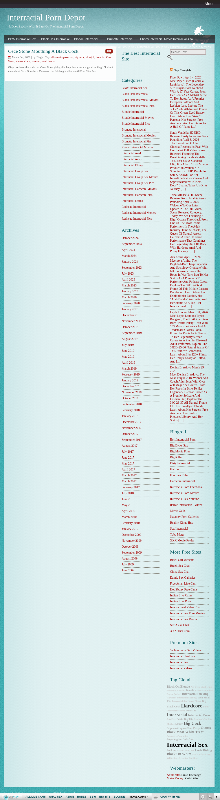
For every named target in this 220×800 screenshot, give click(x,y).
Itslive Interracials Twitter (186, 505)
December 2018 (131, 386)
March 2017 (129, 475)
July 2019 (128, 344)
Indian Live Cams (181, 595)
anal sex (171, 719)
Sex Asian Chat (179, 625)
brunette (171, 690)
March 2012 (129, 481)
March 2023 (129, 285)
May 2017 (128, 463)
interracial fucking (195, 694)
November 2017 (132, 428)
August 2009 (130, 558)
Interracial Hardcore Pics (23, 55)
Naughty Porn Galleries (184, 516)
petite (179, 719)
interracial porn (199, 715)
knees (198, 690)
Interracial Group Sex (88, 47)
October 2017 (130, 434)
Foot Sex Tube (179, 475)
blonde (190, 690)
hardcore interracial (182, 481)
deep (197, 687)
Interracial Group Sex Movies (122, 47)
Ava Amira (176, 257)
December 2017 (131, 422)
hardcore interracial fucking (181, 697)
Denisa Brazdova (180, 367)
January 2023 (130, 291)
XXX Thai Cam (180, 631)
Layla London (178, 312)
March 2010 (129, 517)
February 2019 (131, 374)
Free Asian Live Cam (183, 583)
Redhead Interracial (87, 55)
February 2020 (131, 303)
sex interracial (179, 528)
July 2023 (128, 273)
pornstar (36, 61)
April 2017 (128, 469)
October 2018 (130, 398)
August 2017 (130, 445)
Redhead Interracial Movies (139, 212)
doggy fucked (174, 694)
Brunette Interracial (120, 39)
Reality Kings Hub (181, 522)
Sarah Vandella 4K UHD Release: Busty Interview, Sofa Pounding (189, 136)
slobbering (206, 687)
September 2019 (132, 333)
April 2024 (128, 249)
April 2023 (128, 279)
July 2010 (128, 493)
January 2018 (130, 416)
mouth (179, 723)
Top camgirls (182, 70)
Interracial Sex (179, 662)
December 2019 (131, 315)
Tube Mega (177, 534)
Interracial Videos (181, 668)
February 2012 (131, 487)
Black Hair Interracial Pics (138, 106)
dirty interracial (180, 463)
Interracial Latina (52, 55)
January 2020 (130, 309)
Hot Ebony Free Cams (184, 589)
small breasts (48, 61)
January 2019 (130, 380)
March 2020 (129, 297)
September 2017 (132, 439)
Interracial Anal (183, 39)
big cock (192, 723)
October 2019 (130, 327)
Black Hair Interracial (55, 39)
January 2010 (130, 528)
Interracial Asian (19, 47)
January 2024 (130, 261)
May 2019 (128, 356)
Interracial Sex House (183, 701)
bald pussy (207, 690)
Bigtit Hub (176, 457)
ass (192, 687)
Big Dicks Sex (179, 445)
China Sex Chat (179, 571)
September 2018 (132, 404)
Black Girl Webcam (182, 559)
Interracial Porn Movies (184, 493)
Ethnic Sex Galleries (182, 577)
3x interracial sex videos (185, 650)
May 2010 (128, 505)
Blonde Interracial (86, 39)
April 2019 (128, 362)
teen (200, 697)
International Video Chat (185, 607)
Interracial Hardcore (182, 656)
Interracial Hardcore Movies (188, 47)
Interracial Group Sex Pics (155, 47)
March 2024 (129, 255)
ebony (198, 701)
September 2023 (132, 267)
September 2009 (132, 552)
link (216, 731)
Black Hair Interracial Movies (140, 100)
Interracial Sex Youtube (184, 499)
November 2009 (132, 540)
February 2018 (131, 410)
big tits (188, 719)
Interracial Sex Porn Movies (187, 613)
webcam (180, 690)
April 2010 (128, 511)
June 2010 (128, 499)
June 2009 (128, 570)
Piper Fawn (177, 77)
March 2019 (129, 368)
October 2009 (130, 546)
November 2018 (132, 392)
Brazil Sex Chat (180, 565)
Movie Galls (177, 510)
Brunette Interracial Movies (139, 135)
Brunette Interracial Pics (137, 141)
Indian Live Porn (180, 601)
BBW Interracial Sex (22, 39)
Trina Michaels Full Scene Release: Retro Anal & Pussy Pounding (188, 198)
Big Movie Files (180, 451)
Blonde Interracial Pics (136, 123)
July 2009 (128, 564)
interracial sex (22, 61)
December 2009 (131, 534)
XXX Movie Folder (182, 540)
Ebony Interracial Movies (155, 39)
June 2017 (128, 457)
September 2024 (132, 244)
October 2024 (130, 238)
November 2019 (132, 321)
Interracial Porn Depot (46, 17)
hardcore (191, 706)
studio (181, 710)
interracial (177, 714)
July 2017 (128, 451)
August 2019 (130, 339)
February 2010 (131, 523)
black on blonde (178, 686)
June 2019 (128, 350)
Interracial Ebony (52, 47)
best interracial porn (183, 439)
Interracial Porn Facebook (186, 487)
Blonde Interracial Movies (138, 117)
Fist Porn (175, 469)
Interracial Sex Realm (183, 619)
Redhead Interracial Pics (137, 218)
